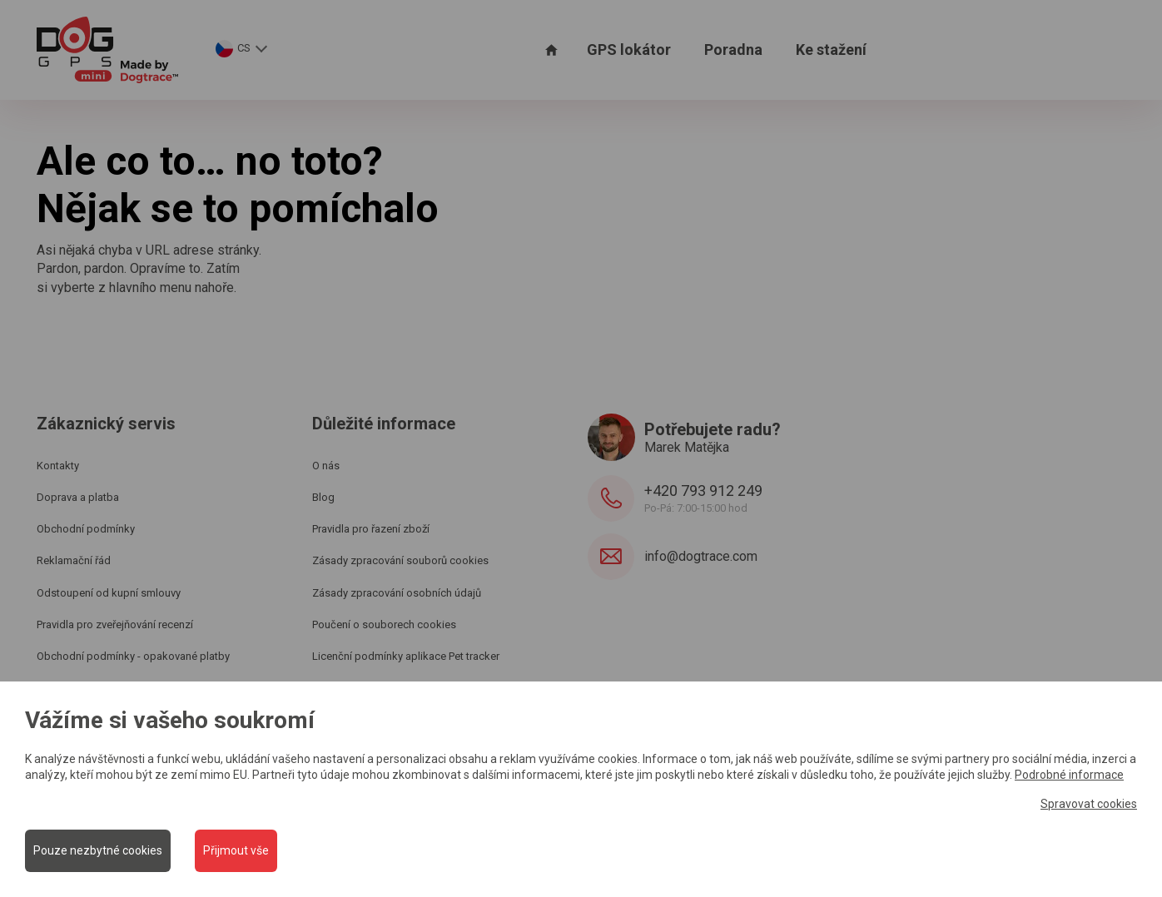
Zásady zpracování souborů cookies (400, 560)
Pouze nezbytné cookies (97, 850)
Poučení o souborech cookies (384, 624)
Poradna (733, 49)
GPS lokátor (629, 49)
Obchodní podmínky (86, 529)
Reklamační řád (74, 560)
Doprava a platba (78, 497)
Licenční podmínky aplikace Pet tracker (405, 656)
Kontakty (58, 465)
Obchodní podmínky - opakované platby (133, 656)
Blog (323, 497)
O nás (326, 465)
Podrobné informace (1069, 774)
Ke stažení (831, 49)
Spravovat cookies (1088, 803)
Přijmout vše (237, 850)
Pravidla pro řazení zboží (371, 529)
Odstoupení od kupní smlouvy (109, 593)
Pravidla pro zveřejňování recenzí (115, 624)
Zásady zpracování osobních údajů (396, 593)
